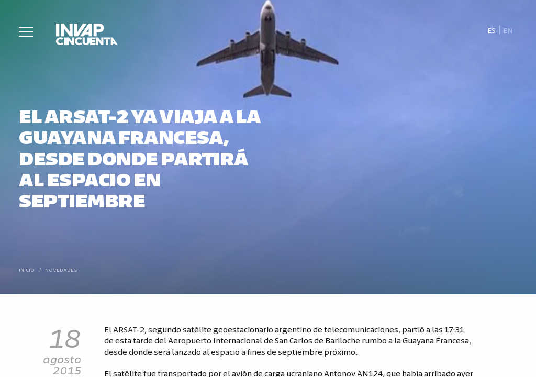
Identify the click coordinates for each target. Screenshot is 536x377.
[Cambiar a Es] (491, 30)
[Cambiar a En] (508, 30)
